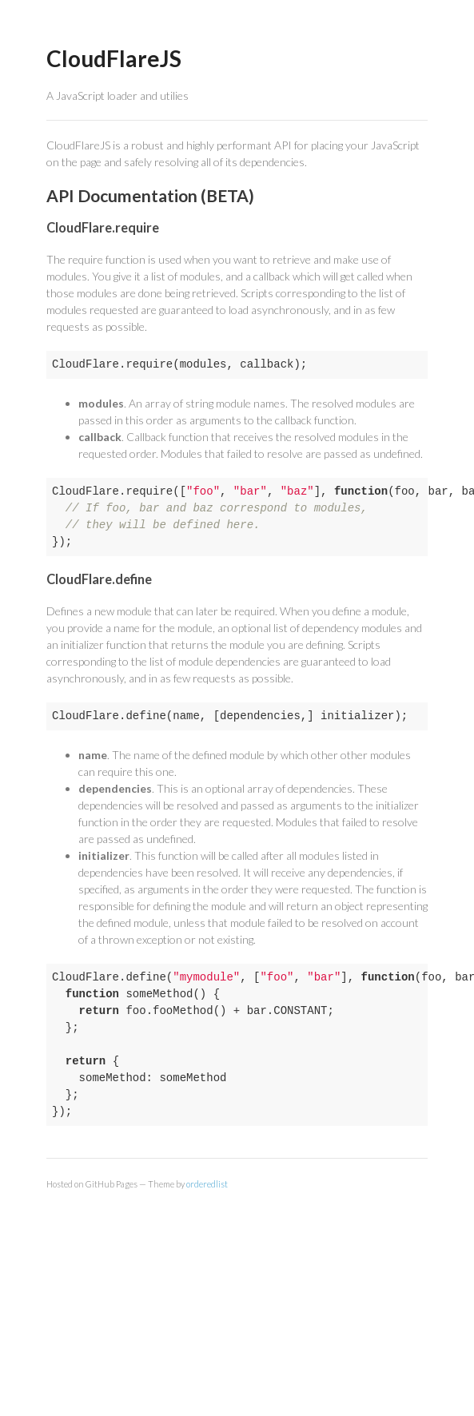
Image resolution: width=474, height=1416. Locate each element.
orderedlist (207, 1184)
